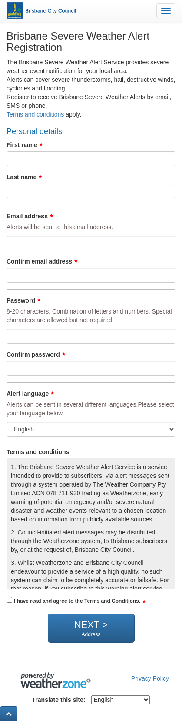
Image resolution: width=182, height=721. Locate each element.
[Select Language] (120, 699)
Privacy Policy (150, 678)
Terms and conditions (35, 114)
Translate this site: (59, 699)
